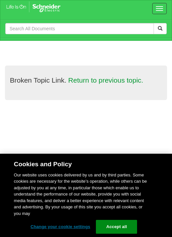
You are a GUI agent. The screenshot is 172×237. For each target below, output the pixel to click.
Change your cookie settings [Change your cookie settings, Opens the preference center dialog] (60, 226)
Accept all (116, 226)
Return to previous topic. (105, 80)
